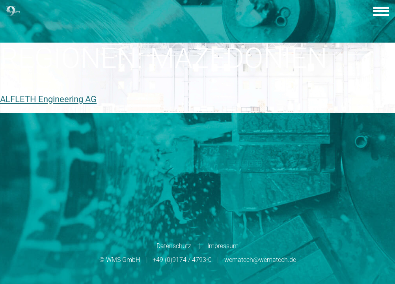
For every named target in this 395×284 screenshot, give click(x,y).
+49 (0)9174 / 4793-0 (182, 259)
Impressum (222, 246)
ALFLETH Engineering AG (48, 99)
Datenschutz (174, 246)
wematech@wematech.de (260, 259)
